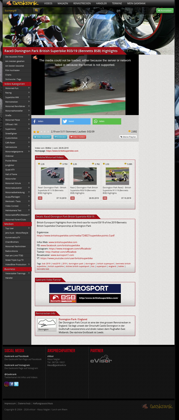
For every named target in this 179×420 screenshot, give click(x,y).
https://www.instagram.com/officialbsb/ (70, 248)
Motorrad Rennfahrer (16, 106)
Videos (48, 3)
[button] (45, 121)
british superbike (56, 266)
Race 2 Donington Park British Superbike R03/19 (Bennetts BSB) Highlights (84, 190)
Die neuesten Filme (14, 56)
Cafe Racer (16, 142)
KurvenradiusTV (12, 237)
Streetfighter (11, 133)
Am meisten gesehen (15, 61)
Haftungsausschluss (43, 403)
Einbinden (60, 136)
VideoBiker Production (16, 264)
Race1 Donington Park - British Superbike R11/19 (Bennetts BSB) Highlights (52, 190)
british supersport (105, 263)
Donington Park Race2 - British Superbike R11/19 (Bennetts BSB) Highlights (117, 190)
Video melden (78, 136)
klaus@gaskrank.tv (56, 365)
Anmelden (165, 10)
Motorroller (10, 178)
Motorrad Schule (16, 183)
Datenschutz (24, 403)
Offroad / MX (16, 124)
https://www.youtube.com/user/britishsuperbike (66, 258)
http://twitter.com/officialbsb (60, 251)
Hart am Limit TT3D (14, 255)
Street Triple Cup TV (14, 260)
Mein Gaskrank (136, 3)
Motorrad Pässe (16, 119)
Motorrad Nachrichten (15, 246)
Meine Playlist (128, 136)
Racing (16, 92)
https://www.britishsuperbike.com (62, 150)
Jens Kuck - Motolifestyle (16, 232)
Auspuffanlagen (16, 196)
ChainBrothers (12, 242)
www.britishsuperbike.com (63, 242)
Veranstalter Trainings (16, 273)
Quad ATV (10, 169)
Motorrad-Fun (16, 88)
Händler (101, 3)
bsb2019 (56, 263)
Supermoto (16, 128)
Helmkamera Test (16, 210)
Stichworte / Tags (13, 79)
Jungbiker (9, 165)
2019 (64, 263)
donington (90, 263)
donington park (76, 263)
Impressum (10, 403)
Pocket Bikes (11, 160)
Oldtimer (9, 156)
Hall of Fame (11, 174)
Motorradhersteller (16, 110)
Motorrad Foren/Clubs (15, 219)
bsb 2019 (46, 263)
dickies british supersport (77, 266)
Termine (117, 3)
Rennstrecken (82, 3)
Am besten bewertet (14, 65)
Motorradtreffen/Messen (16, 214)
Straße (16, 115)
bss (92, 266)
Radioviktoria (11, 251)
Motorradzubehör (16, 187)
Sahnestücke (16, 146)
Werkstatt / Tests (16, 201)
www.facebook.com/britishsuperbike (60, 245)
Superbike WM (16, 97)
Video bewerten (42, 136)
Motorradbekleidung (16, 192)
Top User (16, 228)
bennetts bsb (43, 269)
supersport (101, 266)
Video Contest (16, 205)
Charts (8, 74)
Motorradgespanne (16, 151)
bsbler (121, 266)
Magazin (63, 3)
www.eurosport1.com (62, 255)
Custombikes (16, 138)
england (112, 266)
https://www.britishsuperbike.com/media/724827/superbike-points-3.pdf (75, 235)
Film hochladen (12, 70)
